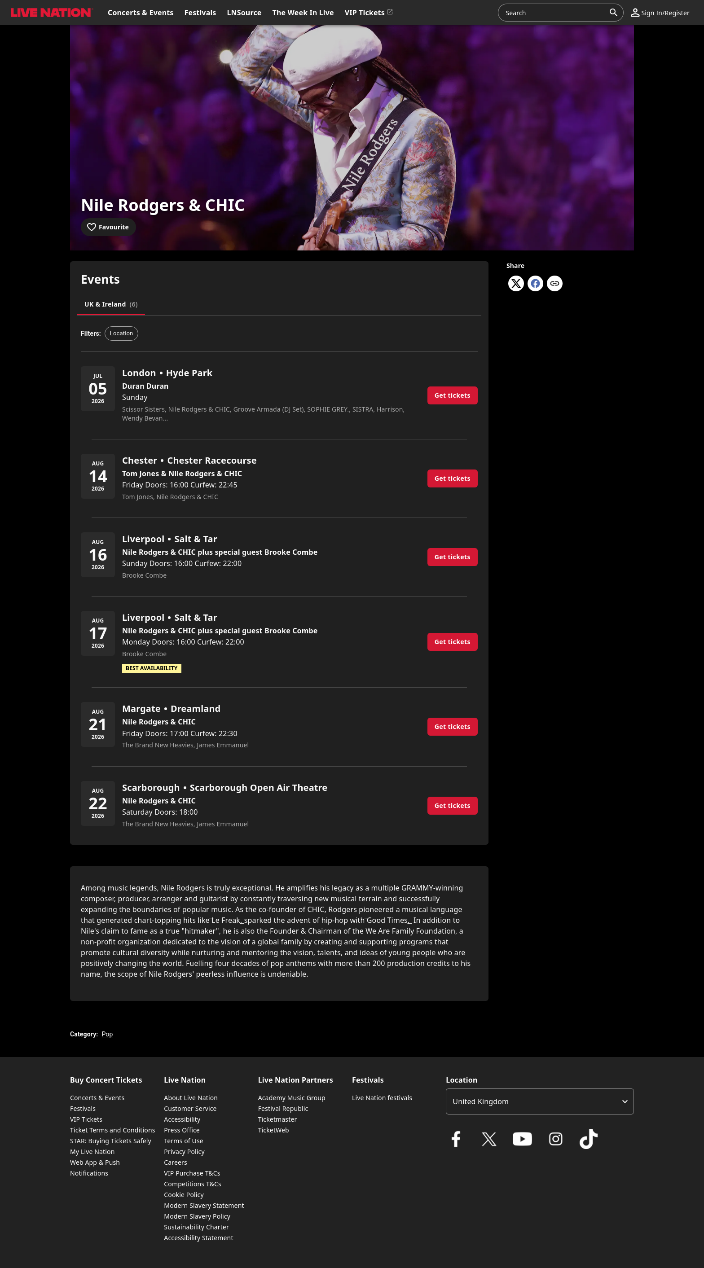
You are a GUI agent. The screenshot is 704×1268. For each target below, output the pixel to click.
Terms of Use (183, 1140)
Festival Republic (283, 1108)
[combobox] (555, 12)
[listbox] (540, 1101)
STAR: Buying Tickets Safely (110, 1140)
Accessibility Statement (198, 1237)
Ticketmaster (277, 1119)
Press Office (182, 1130)
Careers (175, 1162)
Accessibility (182, 1119)
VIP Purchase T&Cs (192, 1173)
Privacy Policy (184, 1151)
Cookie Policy (183, 1194)
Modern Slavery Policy (197, 1216)
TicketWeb (273, 1130)
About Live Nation (191, 1097)
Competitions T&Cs (192, 1184)
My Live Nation (92, 1151)
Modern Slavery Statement (204, 1205)
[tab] (111, 304)
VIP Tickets (86, 1119)
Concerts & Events (97, 1097)
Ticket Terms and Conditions (112, 1130)
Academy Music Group (292, 1097)
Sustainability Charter (196, 1227)
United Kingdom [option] (481, 1101)
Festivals (83, 1108)
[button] (50, 12)
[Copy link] (555, 284)
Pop (107, 1034)
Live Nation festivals (382, 1097)
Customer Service (190, 1108)
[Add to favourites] (108, 227)
